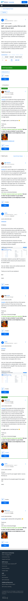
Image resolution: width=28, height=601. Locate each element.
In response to (9, 94)
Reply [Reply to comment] (5, 148)
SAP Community (5, 579)
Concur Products (5, 568)
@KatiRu (3, 99)
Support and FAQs (6, 559)
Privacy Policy (4, 592)
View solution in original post (7, 141)
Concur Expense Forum (8, 8)
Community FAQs (6, 557)
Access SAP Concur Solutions (9, 563)
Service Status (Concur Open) (8, 584)
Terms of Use (9, 592)
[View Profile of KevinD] (8, 91)
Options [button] (4, 12)
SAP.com (4, 575)
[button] (25, 20)
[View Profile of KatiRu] (5, 19)
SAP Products (5, 577)
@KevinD (3, 348)
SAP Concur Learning (6, 586)
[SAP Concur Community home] (4, 2)
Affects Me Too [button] (5, 72)
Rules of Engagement (6, 554)
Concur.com (4, 566)
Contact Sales (5, 570)
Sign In (24, 2)
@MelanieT (3, 221)
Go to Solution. (9, 67)
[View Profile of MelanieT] (9, 162)
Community (11, 2)
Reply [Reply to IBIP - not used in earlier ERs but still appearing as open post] (5, 79)
